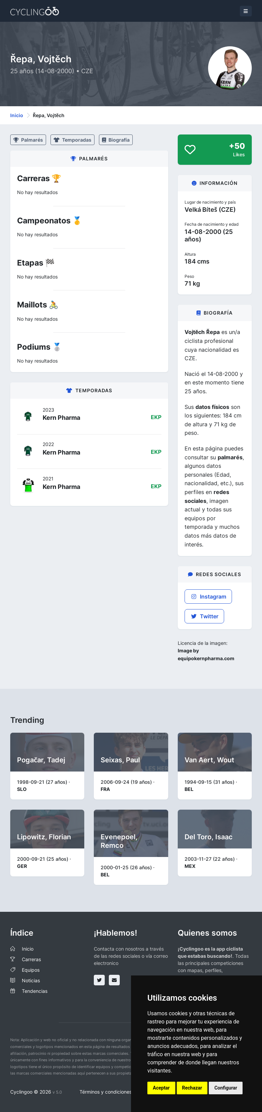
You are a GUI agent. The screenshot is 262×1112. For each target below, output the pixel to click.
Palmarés (28, 140)
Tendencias (34, 991)
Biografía (116, 140)
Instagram (208, 596)
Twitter (204, 616)
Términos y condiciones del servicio (118, 1092)
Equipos (31, 970)
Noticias (31, 980)
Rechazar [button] (192, 1088)
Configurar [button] (225, 1088)
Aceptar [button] (161, 1088)
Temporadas (72, 140)
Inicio (16, 115)
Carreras (31, 959)
